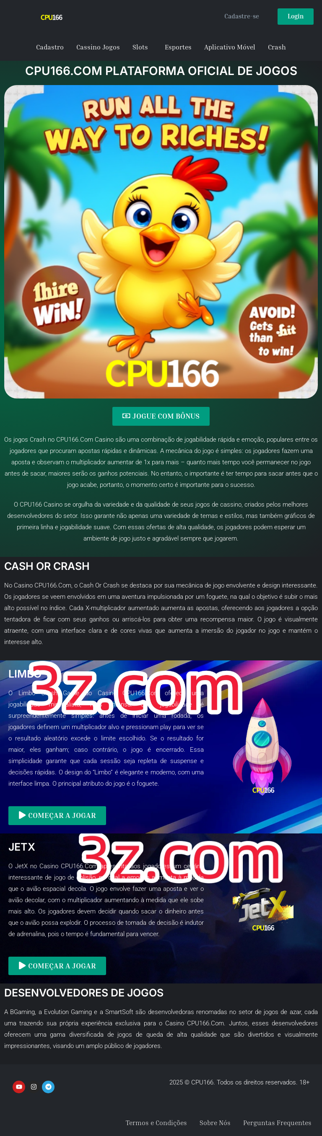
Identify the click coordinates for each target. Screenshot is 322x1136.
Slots (140, 47)
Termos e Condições (156, 1122)
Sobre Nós (215, 1122)
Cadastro (50, 47)
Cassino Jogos (98, 47)
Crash (277, 47)
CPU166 (31, 504)
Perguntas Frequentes (277, 1122)
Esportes (178, 47)
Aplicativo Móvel (229, 47)
